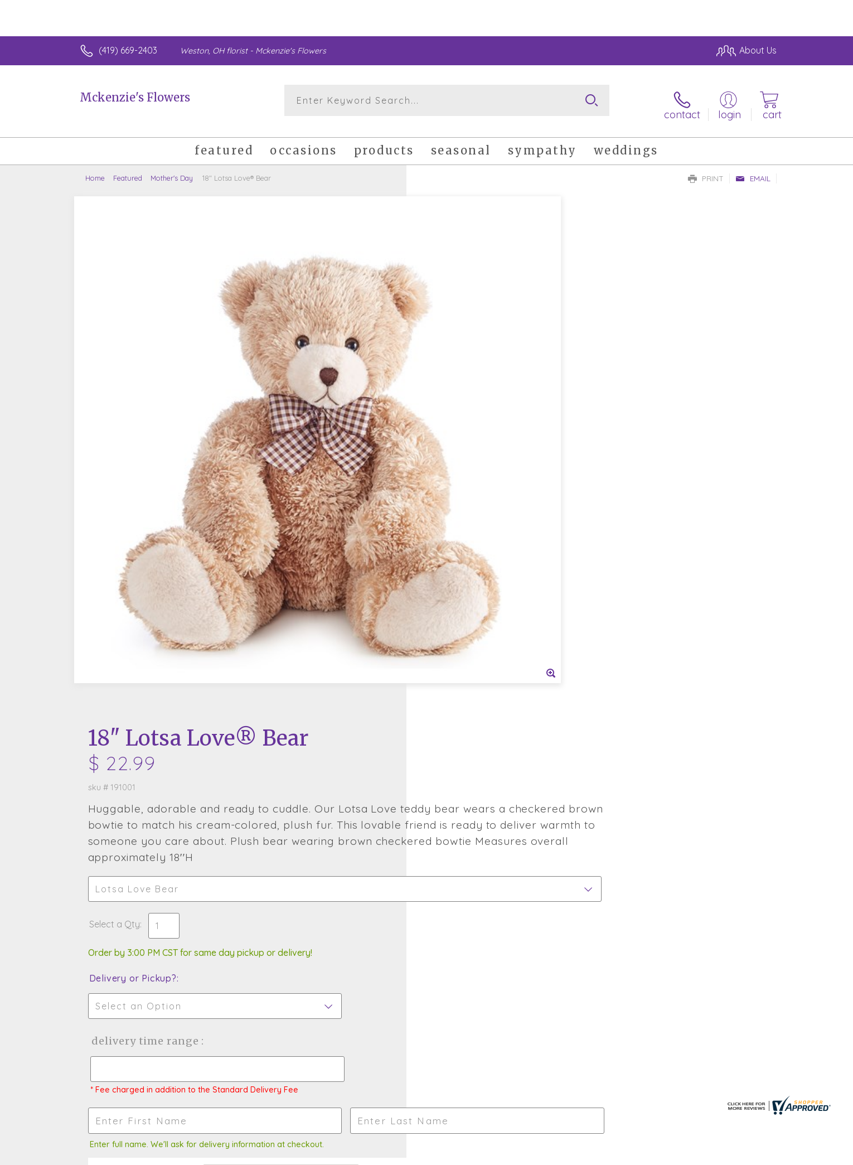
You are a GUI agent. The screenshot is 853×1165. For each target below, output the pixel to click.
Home (95, 170)
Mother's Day (172, 170)
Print (706, 171)
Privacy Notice (598, 1153)
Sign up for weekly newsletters (566, 806)
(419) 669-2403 (128, 50)
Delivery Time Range (482, 517)
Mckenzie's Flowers (135, 97)
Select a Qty (453, 401)
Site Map (747, 1153)
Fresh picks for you (328, 813)
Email (752, 171)
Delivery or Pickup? (471, 455)
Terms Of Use (532, 1153)
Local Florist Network (678, 1153)
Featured (127, 170)
